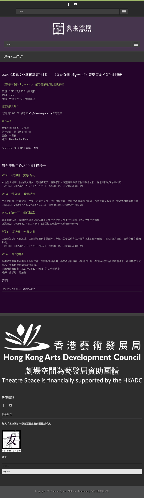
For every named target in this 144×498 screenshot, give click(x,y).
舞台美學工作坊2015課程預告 (24, 166)
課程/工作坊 (32, 148)
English (6, 471)
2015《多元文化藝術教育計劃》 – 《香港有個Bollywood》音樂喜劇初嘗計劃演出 (62, 75)
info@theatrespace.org (40, 113)
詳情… (5, 280)
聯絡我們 (7, 414)
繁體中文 (7, 466)
